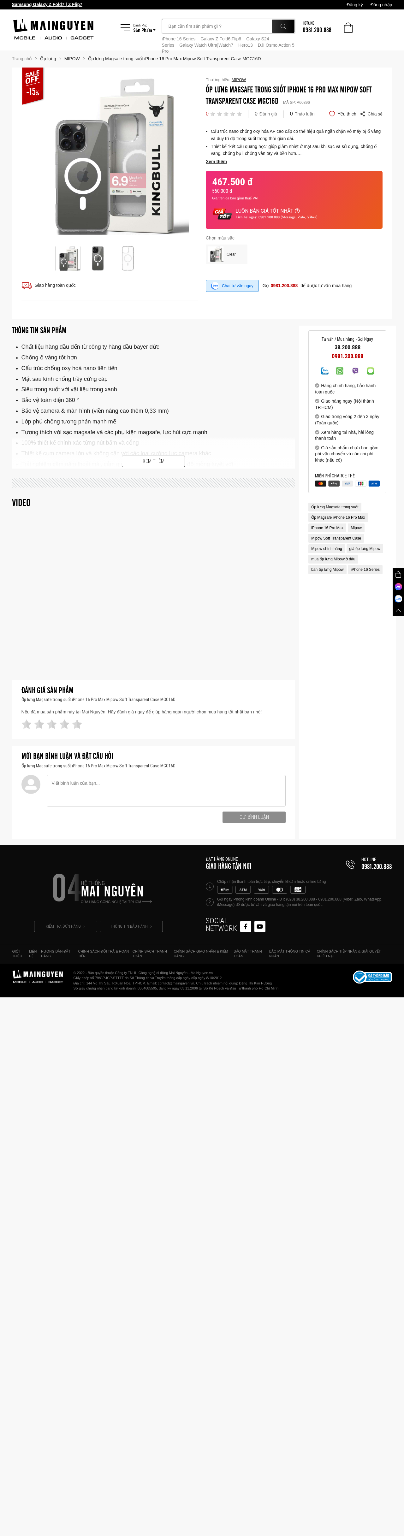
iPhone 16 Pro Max (327, 528)
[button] (212, 113)
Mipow (356, 528)
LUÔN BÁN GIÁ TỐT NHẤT (267, 211)
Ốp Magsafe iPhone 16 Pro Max (338, 517)
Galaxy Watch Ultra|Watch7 (206, 45)
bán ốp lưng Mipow (327, 569)
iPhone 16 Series (179, 38)
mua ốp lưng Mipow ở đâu (333, 559)
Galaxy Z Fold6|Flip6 (220, 38)
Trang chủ (22, 58)
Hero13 (245, 45)
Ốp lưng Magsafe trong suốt (334, 507)
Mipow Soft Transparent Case (336, 538)
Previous (26, 156)
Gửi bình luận (254, 817)
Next (193, 156)
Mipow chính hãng (326, 548)
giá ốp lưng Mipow (364, 548)
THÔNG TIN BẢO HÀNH (131, 926)
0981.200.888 (284, 285)
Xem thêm (153, 461)
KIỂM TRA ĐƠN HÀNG (65, 926)
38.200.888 (347, 347)
